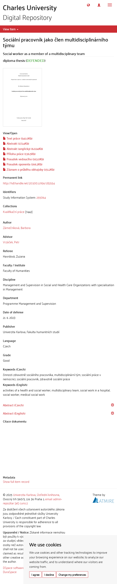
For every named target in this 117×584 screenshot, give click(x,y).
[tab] (58, 197)
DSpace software (13, 567)
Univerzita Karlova (24, 494)
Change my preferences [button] (72, 574)
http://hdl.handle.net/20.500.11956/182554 (29, 183)
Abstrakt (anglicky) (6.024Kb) (23, 148)
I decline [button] (49, 574)
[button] (88, 5)
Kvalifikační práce (13, 211)
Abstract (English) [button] (14, 413)
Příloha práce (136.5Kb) (19, 153)
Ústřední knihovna (48, 494)
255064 (41, 197)
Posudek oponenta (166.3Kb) (22, 164)
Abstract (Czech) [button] (13, 405)
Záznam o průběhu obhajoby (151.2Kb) (28, 169)
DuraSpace (10, 571)
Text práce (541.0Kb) (17, 138)
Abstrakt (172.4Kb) (16, 143)
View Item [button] (10, 29)
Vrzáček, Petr (11, 242)
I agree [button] (35, 574)
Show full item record (16, 481)
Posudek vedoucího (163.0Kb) (23, 159)
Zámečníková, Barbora (17, 227)
